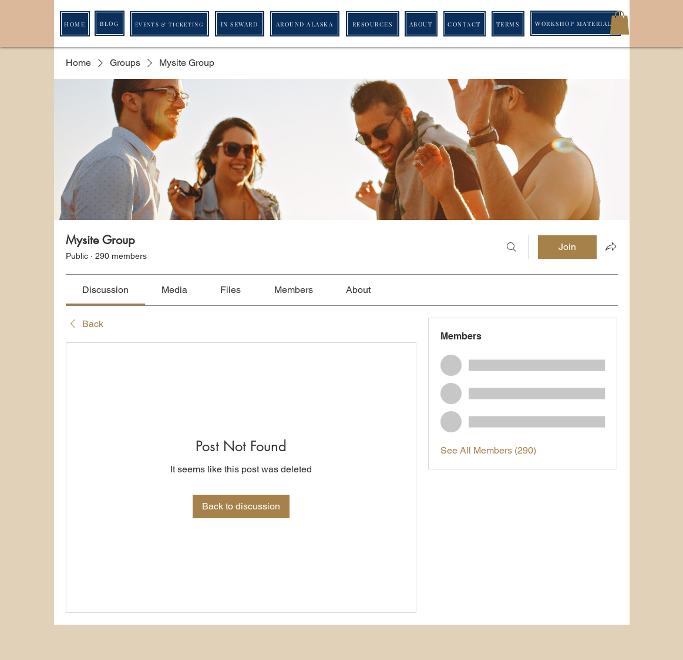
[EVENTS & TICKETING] (169, 24)
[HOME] (74, 24)
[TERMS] (508, 24)
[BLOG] (109, 23)
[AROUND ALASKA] (305, 24)
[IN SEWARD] (239, 24)
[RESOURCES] (372, 24)
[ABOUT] (421, 24)
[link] (105, 289)
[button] (620, 23)
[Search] (511, 247)
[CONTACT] (464, 24)
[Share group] (611, 246)
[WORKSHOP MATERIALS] (575, 23)
